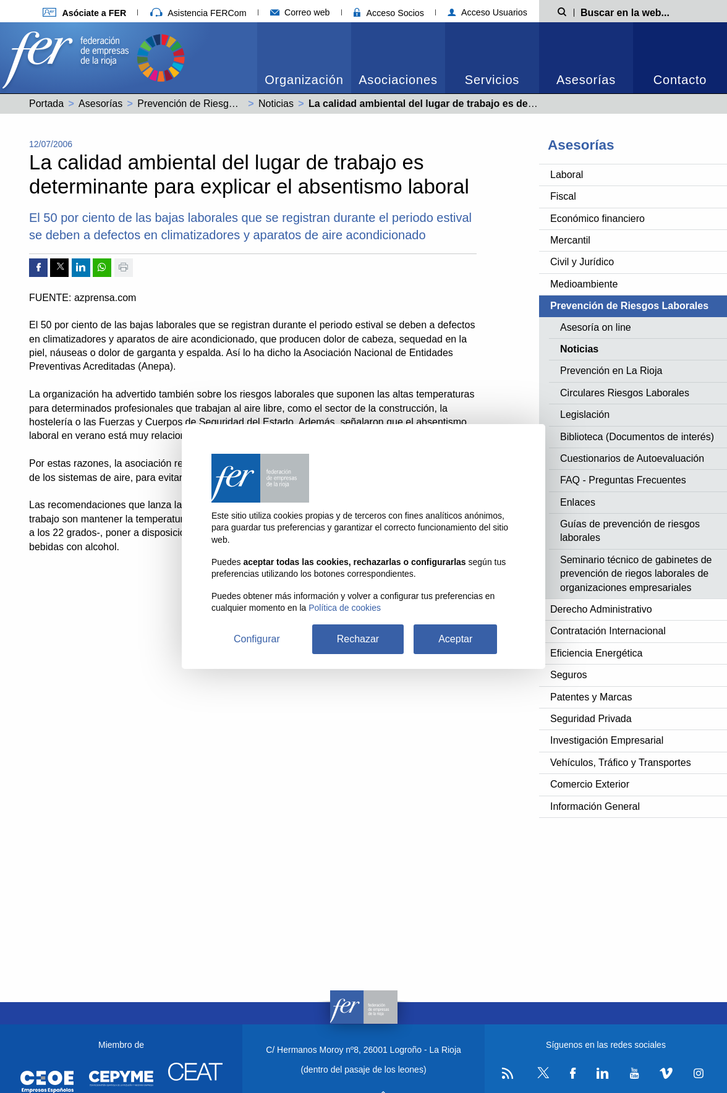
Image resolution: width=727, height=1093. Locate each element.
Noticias (276, 103)
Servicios (492, 80)
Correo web (300, 12)
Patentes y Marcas (591, 697)
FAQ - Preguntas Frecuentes (623, 480)
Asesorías (586, 80)
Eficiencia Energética (596, 653)
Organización (304, 80)
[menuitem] (304, 57)
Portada (46, 103)
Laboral (566, 174)
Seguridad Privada (591, 718)
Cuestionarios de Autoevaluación (632, 458)
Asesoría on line (595, 327)
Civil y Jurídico (582, 262)
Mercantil (570, 240)
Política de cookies (344, 608)
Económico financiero (597, 218)
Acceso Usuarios (487, 12)
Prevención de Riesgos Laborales (211, 103)
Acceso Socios (389, 13)
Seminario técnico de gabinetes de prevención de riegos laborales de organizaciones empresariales (636, 574)
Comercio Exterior (589, 784)
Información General (595, 806)
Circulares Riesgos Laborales (624, 393)
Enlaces (577, 502)
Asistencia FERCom (198, 13)
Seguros (568, 675)
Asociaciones (398, 80)
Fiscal (563, 196)
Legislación (585, 414)
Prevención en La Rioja (611, 370)
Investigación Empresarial (606, 740)
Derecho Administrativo (601, 609)
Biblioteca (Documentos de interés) (637, 437)
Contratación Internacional (608, 631)
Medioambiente (584, 284)
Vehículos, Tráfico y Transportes (620, 762)
